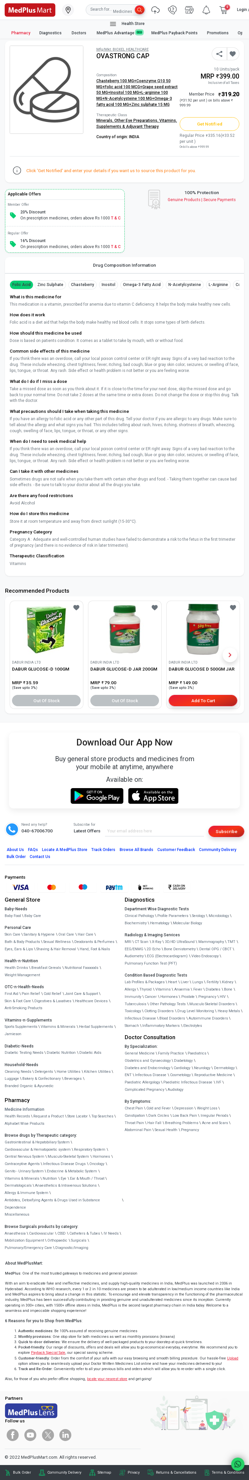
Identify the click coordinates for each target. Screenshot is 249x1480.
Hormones (101, 1156)
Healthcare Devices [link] (91, 1001)
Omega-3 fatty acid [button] (142, 284)
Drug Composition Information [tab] (124, 265)
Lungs (197, 982)
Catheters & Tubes (84, 1233)
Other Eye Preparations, (136, 120)
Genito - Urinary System (24, 1171)
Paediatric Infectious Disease (187, 1082)
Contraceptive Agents (22, 1164)
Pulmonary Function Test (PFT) (151, 963)
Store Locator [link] (77, 1116)
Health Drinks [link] (16, 968)
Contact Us (40, 856)
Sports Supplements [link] (21, 1027)
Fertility (213, 982)
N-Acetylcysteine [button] (184, 284)
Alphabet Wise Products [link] (24, 1123)
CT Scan (141, 942)
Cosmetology (180, 1075)
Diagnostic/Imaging (71, 1248)
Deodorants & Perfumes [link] (94, 942)
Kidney (227, 982)
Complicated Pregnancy (144, 1089)
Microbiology (219, 916)
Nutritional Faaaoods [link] (81, 968)
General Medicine (140, 1053)
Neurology (202, 1068)
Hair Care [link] (85, 934)
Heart (172, 982)
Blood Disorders (172, 1018)
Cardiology (182, 1068)
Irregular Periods (214, 1115)
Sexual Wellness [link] (57, 942)
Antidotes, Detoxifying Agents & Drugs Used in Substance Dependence (52, 1204)
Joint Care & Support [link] (81, 994)
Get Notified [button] (209, 124)
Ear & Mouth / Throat (87, 1178)
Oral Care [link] (66, 934)
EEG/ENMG (134, 949)
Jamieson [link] (13, 1034)
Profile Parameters (172, 916)
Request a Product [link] (48, 1116)
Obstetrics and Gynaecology (148, 1060)
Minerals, (105, 120)
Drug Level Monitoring (195, 1011)
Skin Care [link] (12, 934)
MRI (128, 942)
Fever (197, 989)
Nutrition (50, 1178)
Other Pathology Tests (168, 1004)
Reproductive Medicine (213, 1075)
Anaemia (182, 989)
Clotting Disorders (159, 1011)
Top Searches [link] (102, 1116)
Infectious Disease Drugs (64, 1164)
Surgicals (78, 1240)
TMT (231, 942)
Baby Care (32, 916)
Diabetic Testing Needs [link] (24, 1052)
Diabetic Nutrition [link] (61, 1052)
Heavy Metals (229, 1011)
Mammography (211, 942)
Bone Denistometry (180, 949)
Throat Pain (134, 1123)
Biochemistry (136, 923)
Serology (198, 916)
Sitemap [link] (104, 1472)
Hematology (159, 923)
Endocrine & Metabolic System (72, 1171)
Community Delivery (217, 849)
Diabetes (213, 989)
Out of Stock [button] (46, 700)
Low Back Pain (185, 1115)
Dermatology (224, 1068)
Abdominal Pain (138, 1130)
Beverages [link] (73, 1078)
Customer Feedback (176, 849)
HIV (223, 997)
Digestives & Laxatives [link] (52, 1001)
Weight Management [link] (22, 975)
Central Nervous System (24, 1156)
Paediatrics (197, 1053)
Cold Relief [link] (52, 994)
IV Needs (111, 1233)
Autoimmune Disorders (208, 1018)
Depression (183, 1108)
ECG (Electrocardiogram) (167, 956)
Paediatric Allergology (142, 1082)
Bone (228, 989)
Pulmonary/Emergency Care (28, 1248)
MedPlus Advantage (120, 32)
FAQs (33, 849)
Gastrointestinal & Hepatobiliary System (37, 1142)
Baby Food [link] (13, 916)
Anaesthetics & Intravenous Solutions (66, 1185)
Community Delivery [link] (64, 1472)
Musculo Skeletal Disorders (212, 1004)
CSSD (61, 1233)
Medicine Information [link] (24, 1109)
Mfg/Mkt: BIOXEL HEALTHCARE (122, 49)
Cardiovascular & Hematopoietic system (38, 1149)
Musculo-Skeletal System (68, 1156)
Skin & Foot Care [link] (18, 1001)
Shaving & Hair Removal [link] (56, 949)
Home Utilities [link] (68, 1071)
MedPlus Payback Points (174, 33)
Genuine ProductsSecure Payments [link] (202, 199)
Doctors (79, 33)
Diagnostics (51, 33)
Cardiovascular (41, 1233)
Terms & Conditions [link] (228, 1472)
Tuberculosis (135, 1004)
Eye (63, 1178)
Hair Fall (154, 1123)
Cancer (151, 997)
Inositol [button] (108, 284)
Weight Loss (207, 1108)
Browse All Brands (137, 849)
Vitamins (163, 989)
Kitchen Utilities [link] (97, 1071)
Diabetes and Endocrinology (147, 1068)
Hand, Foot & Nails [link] (95, 949)
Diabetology (183, 1060)
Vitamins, (168, 120)
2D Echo (153, 949)
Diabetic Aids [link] (90, 1052)
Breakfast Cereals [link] (46, 968)
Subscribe (226, 831)
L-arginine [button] (218, 284)
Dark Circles (158, 1115)
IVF (218, 1082)
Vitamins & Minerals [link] (58, 1027)
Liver (185, 982)
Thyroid (145, 989)
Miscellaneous (17, 1214)
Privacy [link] (134, 1472)
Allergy (130, 989)
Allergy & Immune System (26, 1193)
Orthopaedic (57, 1240)
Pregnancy (207, 997)
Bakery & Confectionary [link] (41, 1078)
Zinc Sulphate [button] (50, 284)
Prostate (188, 997)
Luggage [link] (12, 1078)
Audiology (175, 1089)
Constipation (135, 1115)
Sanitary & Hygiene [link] (39, 934)
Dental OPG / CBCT (215, 949)
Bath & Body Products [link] (22, 942)
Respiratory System (89, 1149)
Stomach (132, 1026)
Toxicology (133, 1011)
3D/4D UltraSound (180, 942)
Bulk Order (16, 856)
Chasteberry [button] (82, 284)
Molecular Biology (187, 923)
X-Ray (156, 942)
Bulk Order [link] (22, 1472)
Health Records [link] (17, 1116)
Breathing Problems (181, 1123)
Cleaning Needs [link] (18, 1071)
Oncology (96, 1164)
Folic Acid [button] (21, 284)
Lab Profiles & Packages (145, 982)
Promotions (218, 33)
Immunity (133, 997)
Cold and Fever (158, 1108)
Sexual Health (166, 1130)
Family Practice (171, 1053)
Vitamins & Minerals (22, 1178)
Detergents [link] (44, 1071)
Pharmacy (20, 33)
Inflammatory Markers (161, 1026)
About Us (15, 849)
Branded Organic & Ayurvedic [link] (29, 1086)
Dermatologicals (18, 1185)
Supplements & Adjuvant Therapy (127, 126)
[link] (30, 9)
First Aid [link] (11, 994)
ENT (128, 1075)
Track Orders (103, 849)
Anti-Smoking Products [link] (23, 1008)
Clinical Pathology (139, 916)
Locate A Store (64, 849)
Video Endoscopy (205, 956)
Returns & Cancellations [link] (176, 1472)
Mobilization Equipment (24, 1240)
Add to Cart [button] (203, 700)
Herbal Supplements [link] (96, 1027)
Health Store (127, 24)
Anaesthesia (15, 1233)
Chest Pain (134, 1108)
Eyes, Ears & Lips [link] (19, 949)
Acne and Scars (215, 1123)
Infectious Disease (140, 1018)
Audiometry (134, 956)
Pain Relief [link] (31, 994)
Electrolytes (192, 1026)
